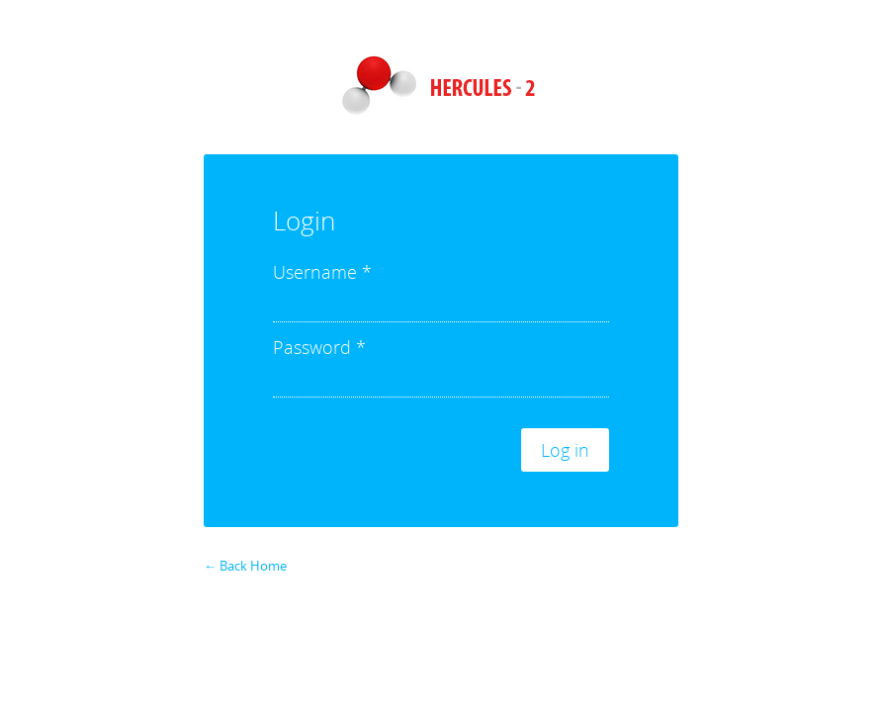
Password (319, 347)
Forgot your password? (617, 551)
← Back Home (245, 566)
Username (322, 272)
